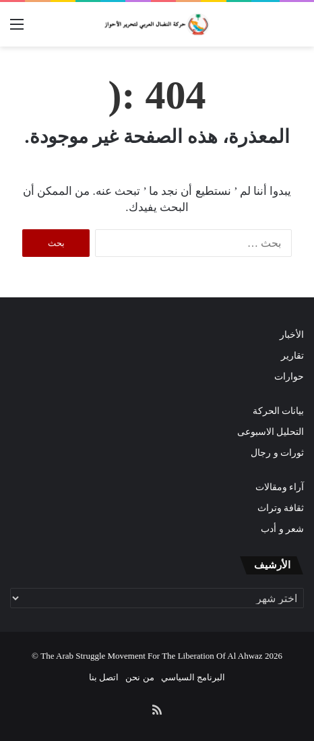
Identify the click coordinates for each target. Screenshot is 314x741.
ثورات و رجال (277, 453)
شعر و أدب (282, 529)
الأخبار (292, 335)
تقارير (292, 356)
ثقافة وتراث (280, 508)
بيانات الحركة (278, 411)
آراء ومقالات (279, 487)
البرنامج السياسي (193, 677)
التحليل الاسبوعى (270, 432)
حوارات (289, 377)
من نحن (139, 677)
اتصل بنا (104, 677)
